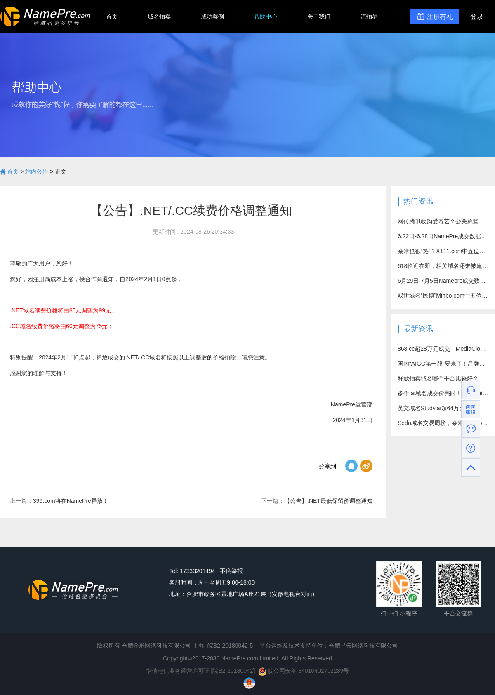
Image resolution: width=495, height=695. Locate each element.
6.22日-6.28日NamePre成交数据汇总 (443, 236)
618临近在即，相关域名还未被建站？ (443, 266)
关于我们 (318, 16)
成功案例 (212, 16)
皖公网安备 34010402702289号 (304, 670)
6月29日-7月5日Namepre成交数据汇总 (443, 280)
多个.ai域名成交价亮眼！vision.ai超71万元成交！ (443, 393)
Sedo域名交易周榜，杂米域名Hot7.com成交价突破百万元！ (443, 423)
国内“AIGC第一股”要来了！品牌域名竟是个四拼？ (443, 363)
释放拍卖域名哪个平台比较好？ (438, 378)
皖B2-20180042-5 (230, 645)
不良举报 (231, 571)
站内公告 (36, 171)
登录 (476, 16)
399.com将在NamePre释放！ (59, 501)
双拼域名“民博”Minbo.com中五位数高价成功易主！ (443, 295)
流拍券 (369, 16)
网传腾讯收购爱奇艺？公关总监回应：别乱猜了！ (443, 221)
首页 (112, 16)
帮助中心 (265, 16)
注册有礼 (435, 16)
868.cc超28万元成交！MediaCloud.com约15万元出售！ (443, 348)
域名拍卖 (159, 16)
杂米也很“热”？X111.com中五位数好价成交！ (443, 251)
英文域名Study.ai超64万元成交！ (440, 408)
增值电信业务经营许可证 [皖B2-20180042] (200, 670)
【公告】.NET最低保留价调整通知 (316, 501)
